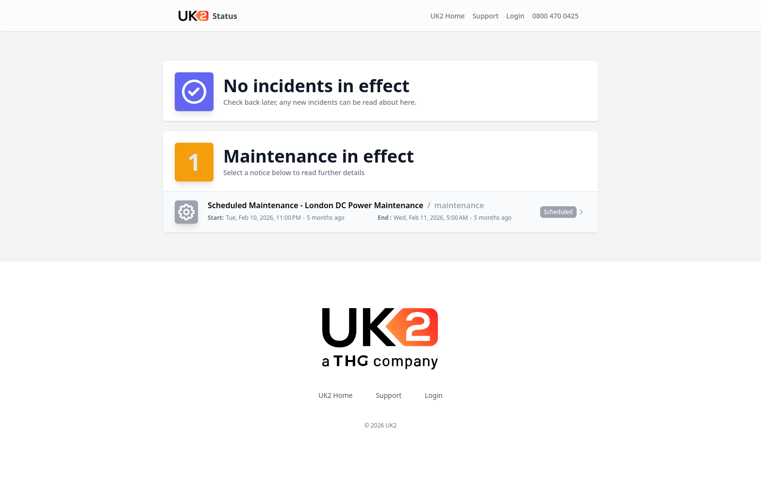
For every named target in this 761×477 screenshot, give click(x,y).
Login (515, 15)
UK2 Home (447, 15)
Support (486, 15)
